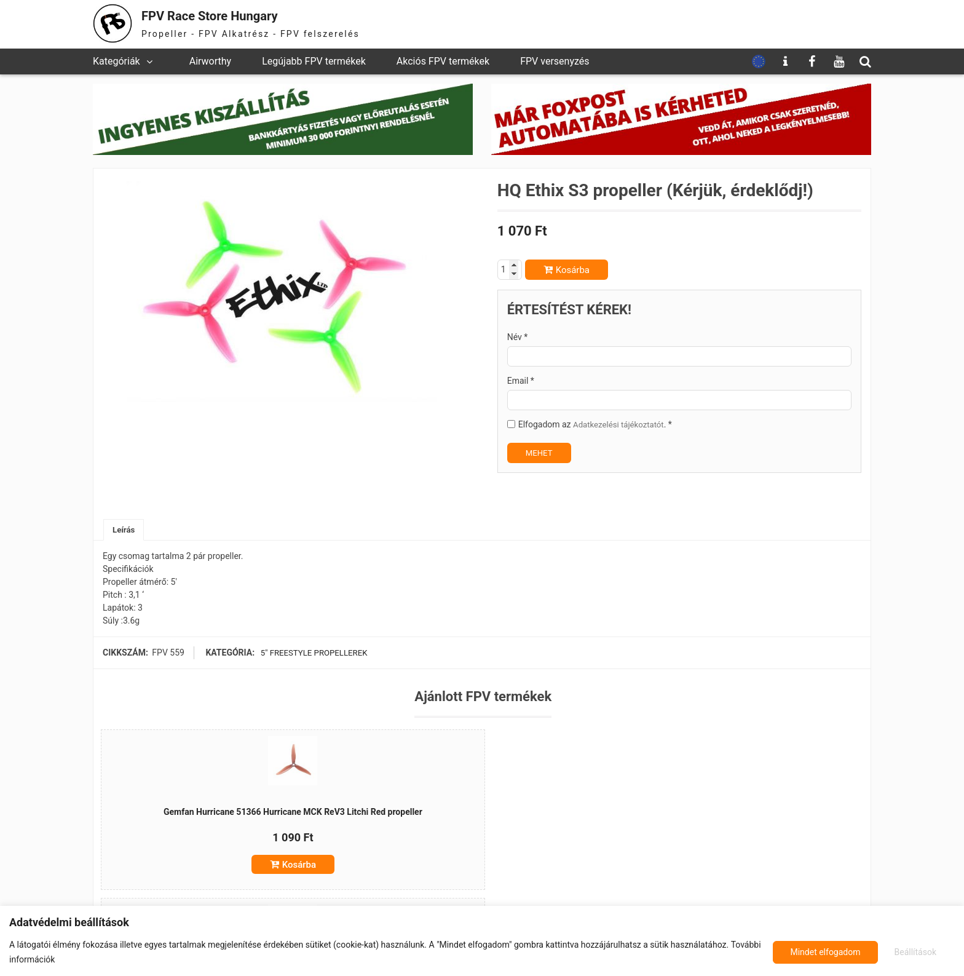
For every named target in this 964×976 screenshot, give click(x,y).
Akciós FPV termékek (443, 61)
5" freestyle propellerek (314, 654)
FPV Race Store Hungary (226, 15)
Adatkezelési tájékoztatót (621, 424)
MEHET (540, 453)
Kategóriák (116, 61)
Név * (517, 337)
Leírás (124, 530)
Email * (520, 381)
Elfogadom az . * (598, 424)
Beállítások (809, 952)
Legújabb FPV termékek (314, 61)
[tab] (124, 530)
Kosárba (573, 270)
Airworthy (210, 61)
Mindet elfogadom (902, 952)
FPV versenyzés (554, 61)
